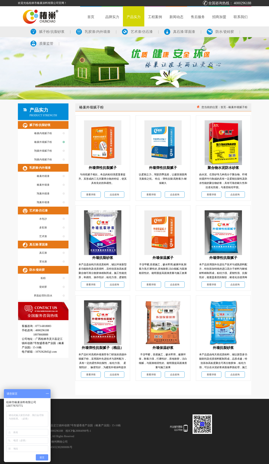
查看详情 (91, 194)
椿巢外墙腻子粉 (43, 142)
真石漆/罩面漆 (179, 32)
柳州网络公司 (59, 441)
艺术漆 (43, 236)
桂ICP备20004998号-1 (78, 430)
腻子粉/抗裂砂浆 (48, 32)
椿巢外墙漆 (43, 184)
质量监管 (42, 43)
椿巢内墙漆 (43, 176)
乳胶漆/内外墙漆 (93, 32)
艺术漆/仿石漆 (137, 32)
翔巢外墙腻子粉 (43, 150)
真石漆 (43, 252)
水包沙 (43, 218)
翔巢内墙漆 (43, 193)
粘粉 (43, 278)
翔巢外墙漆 (43, 202)
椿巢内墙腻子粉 (43, 133)
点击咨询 (114, 194)
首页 (223, 107)
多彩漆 (43, 227)
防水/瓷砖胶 (220, 32)
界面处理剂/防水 (43, 295)
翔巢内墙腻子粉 (43, 159)
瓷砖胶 (43, 286)
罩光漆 (43, 261)
